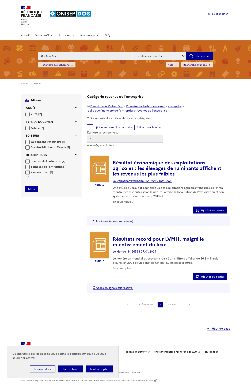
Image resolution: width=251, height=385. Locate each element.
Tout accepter (99, 369)
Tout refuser (70, 369)
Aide (170, 65)
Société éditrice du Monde (49, 147)
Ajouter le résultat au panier (115, 127)
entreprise (174, 106)
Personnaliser (42, 369)
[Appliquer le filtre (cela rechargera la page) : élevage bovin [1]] (42, 172)
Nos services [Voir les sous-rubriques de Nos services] (87, 35)
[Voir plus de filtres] (27, 178)
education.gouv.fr (136, 352)
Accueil (25, 35)
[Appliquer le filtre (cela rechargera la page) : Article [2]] (37, 127)
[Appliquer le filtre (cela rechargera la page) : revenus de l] (48, 161)
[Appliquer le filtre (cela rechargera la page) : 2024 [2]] (36, 114)
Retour (37, 83)
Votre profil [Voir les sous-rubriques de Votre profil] (42, 35)
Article (35, 128)
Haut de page (220, 328)
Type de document (40, 122)
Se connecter (220, 14)
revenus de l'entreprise (46, 161)
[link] (127, 304)
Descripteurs (36, 155)
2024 (34, 114)
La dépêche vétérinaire (46, 142)
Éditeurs (33, 136)
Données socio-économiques (145, 106)
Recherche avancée (195, 65)
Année (31, 108)
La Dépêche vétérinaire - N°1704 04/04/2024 (142, 181)
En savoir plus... (123, 202)
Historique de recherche (55, 65)
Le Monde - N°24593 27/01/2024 (134, 251)
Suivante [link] (173, 304)
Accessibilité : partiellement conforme (120, 372)
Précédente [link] (146, 304)
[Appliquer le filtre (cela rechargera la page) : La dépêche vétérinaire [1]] (48, 141)
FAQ (107, 35)
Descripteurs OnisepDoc (106, 106)
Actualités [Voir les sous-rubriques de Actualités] (65, 35)
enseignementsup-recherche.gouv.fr (175, 352)
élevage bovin (40, 172)
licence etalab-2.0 (144, 380)
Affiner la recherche (149, 127)
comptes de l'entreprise (47, 167)
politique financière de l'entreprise (111, 110)
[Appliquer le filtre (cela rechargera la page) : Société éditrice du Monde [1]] (50, 147)
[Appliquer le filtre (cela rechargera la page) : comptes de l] (48, 166)
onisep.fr (210, 352)
